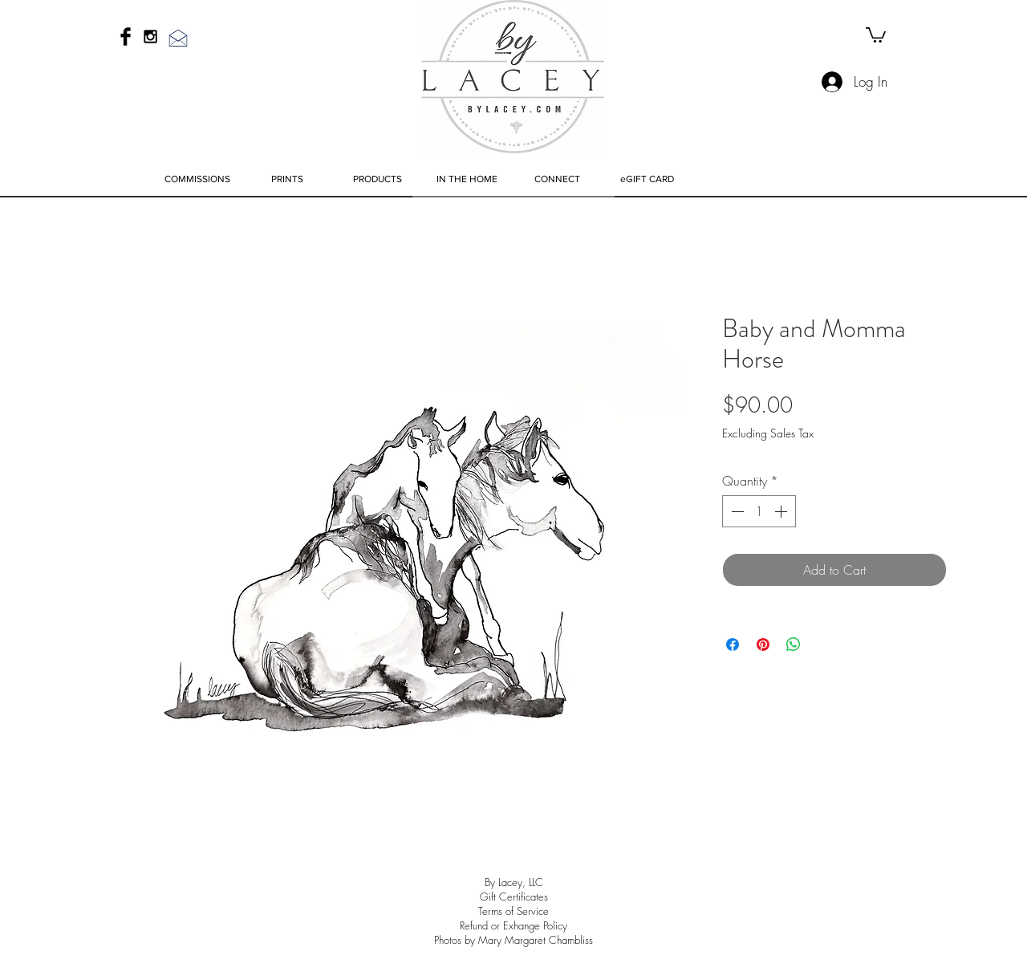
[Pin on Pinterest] (763, 644)
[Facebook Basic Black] (125, 36)
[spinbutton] (759, 511)
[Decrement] (736, 511)
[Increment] (782, 511)
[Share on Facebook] (732, 644)
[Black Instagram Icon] (150, 36)
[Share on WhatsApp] (793, 644)
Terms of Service (513, 911)
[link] (876, 34)
